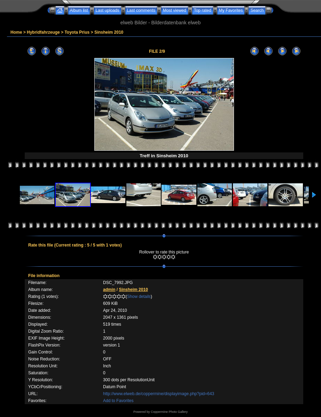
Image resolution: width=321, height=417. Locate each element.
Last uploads (107, 10)
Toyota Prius (76, 32)
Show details (139, 296)
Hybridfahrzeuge (43, 32)
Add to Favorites (118, 400)
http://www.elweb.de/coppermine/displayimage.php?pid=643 (158, 393)
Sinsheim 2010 (108, 32)
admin (109, 289)
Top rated (202, 10)
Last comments (141, 10)
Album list (79, 10)
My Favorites (231, 10)
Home (16, 32)
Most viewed (174, 10)
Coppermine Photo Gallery (169, 412)
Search (257, 10)
